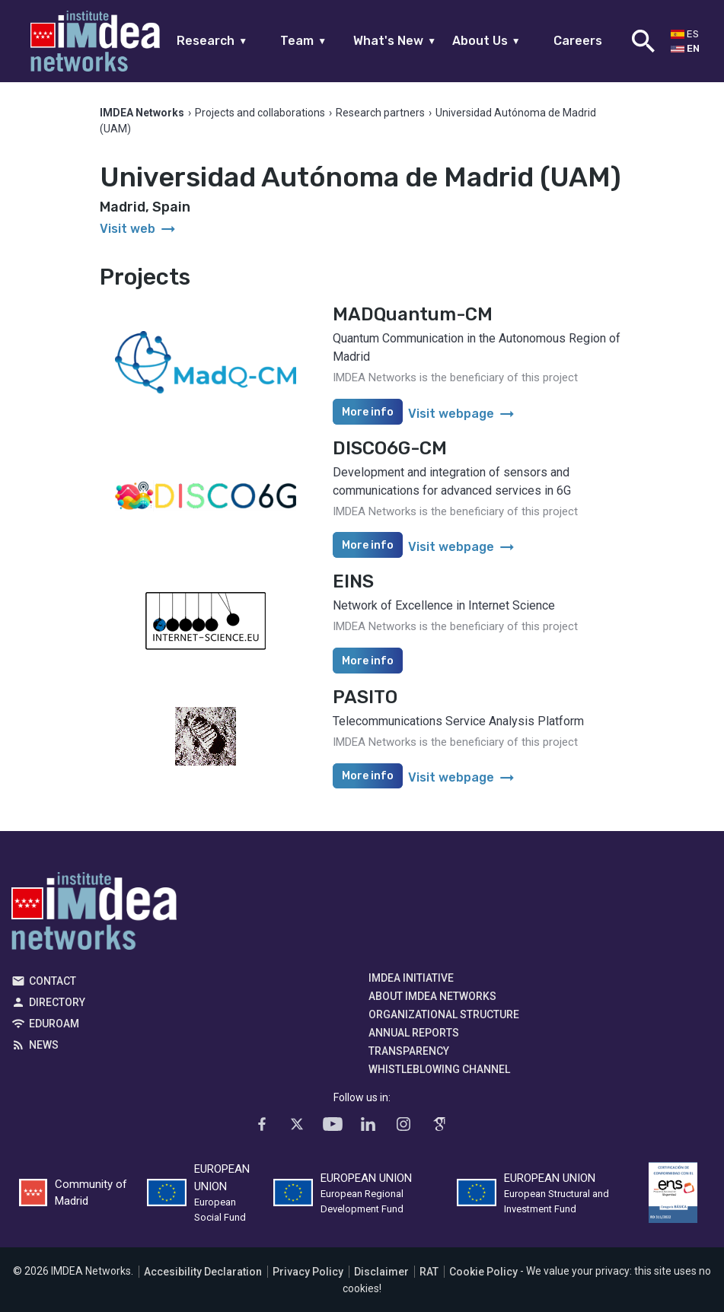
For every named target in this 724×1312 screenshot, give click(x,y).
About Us (486, 40)
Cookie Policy (483, 1272)
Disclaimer (381, 1272)
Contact (52, 981)
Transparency (408, 1051)
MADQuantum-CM (413, 314)
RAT (429, 1272)
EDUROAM (54, 1023)
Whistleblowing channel (439, 1069)
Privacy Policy (308, 1272)
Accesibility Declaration (203, 1272)
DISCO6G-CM (390, 448)
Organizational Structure (443, 1014)
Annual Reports (413, 1033)
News (44, 1045)
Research (212, 40)
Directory (57, 1002)
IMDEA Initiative (411, 978)
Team (303, 40)
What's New (394, 40)
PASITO (365, 697)
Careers (577, 40)
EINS (353, 581)
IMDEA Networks (94, 914)
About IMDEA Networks (432, 996)
